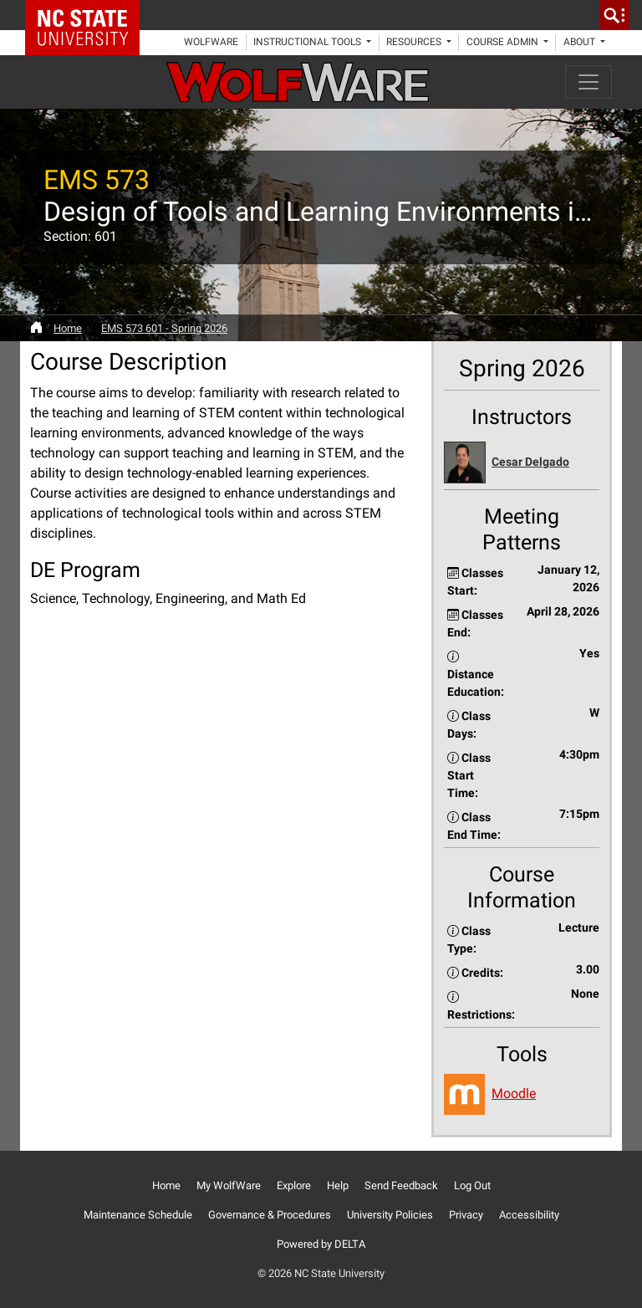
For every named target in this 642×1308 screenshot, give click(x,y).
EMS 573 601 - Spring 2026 (164, 328)
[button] (521, 463)
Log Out (472, 1185)
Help (338, 1185)
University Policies (390, 1214)
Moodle (514, 1093)
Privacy (466, 1214)
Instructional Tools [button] (308, 42)
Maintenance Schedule (138, 1214)
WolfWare (211, 42)
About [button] (580, 42)
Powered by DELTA (321, 1244)
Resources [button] (415, 42)
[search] (614, 15)
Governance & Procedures (269, 1214)
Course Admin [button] (503, 42)
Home (68, 328)
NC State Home (88, 15)
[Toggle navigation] (588, 82)
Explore (294, 1185)
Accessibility (529, 1214)
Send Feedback (401, 1185)
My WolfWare (228, 1185)
